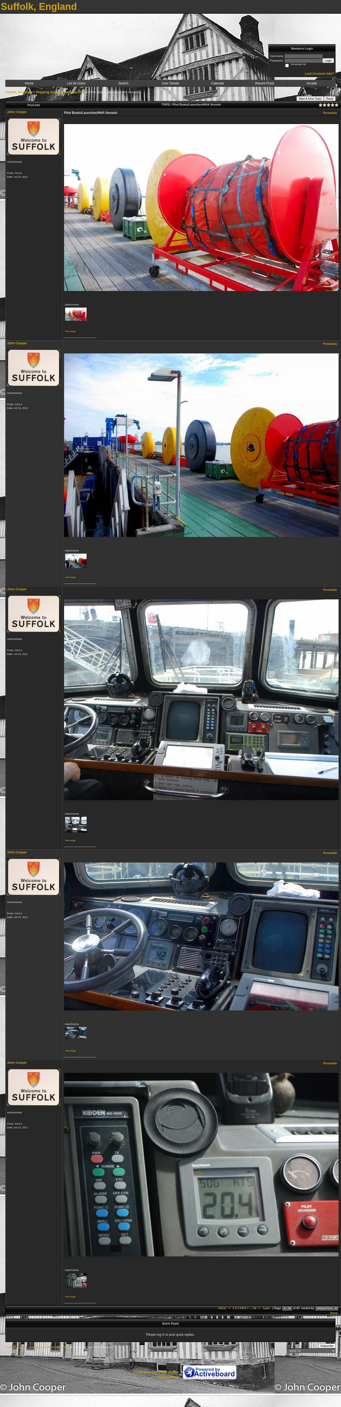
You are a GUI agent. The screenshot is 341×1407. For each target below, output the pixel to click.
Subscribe (326, 1346)
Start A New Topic (310, 98)
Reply (329, 98)
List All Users (76, 83)
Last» (267, 1308)
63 (254, 1308)
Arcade (312, 83)
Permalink (330, 112)
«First (222, 1308)
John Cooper (17, 112)
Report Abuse (168, 1377)
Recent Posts (264, 83)
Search (123, 83)
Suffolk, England (18, 92)
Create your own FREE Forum (156, 1372)
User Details (170, 83)
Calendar (217, 83)
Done (334, 1313)
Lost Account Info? (319, 74)
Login (328, 60)
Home (29, 83)
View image (70, 331)
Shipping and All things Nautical (60, 92)
